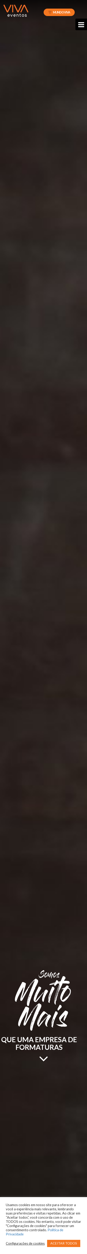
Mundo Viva (59, 12)
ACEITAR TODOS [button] (63, 1243)
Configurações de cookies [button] (25, 1243)
